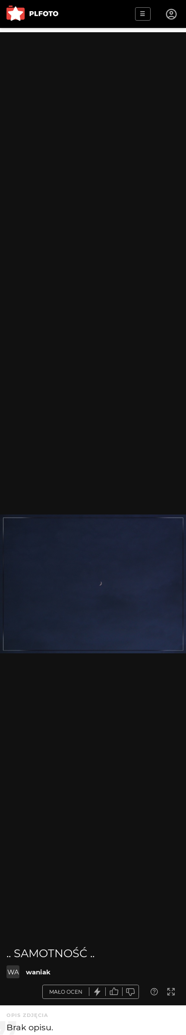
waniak (38, 972)
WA (13, 972)
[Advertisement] (93, 124)
